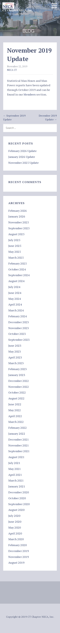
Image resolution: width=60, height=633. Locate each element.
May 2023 (14, 351)
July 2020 (14, 516)
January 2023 (16, 375)
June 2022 (14, 404)
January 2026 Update (21, 157)
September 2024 (19, 275)
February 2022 (17, 428)
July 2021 (14, 463)
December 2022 (18, 381)
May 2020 (14, 527)
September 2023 (19, 340)
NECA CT (12, 69)
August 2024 (16, 281)
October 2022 (17, 392)
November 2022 (18, 387)
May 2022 (14, 410)
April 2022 (15, 416)
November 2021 (18, 445)
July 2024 (14, 287)
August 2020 (16, 510)
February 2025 (17, 263)
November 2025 (18, 222)
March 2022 (16, 422)
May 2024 (14, 299)
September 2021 (19, 451)
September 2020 (19, 504)
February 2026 (17, 211)
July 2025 (14, 240)
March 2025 (16, 257)
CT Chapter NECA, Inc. (17, 10)
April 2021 (15, 475)
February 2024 (17, 316)
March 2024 (16, 310)
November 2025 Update (23, 163)
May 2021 (14, 469)
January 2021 (16, 486)
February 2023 (17, 369)
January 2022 (16, 433)
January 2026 (16, 216)
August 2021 (16, 457)
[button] (55, 6)
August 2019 (16, 562)
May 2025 (14, 252)
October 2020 (17, 498)
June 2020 (14, 521)
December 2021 (18, 439)
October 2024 (17, 269)
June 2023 (14, 345)
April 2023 (15, 357)
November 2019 (18, 557)
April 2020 (15, 533)
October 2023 (17, 334)
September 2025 (19, 228)
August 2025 (16, 234)
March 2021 (16, 480)
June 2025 (14, 246)
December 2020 (18, 492)
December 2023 (18, 322)
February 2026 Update (22, 151)
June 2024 (14, 293)
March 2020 (16, 539)
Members (30, 94)
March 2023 (16, 363)
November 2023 (18, 328)
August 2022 (16, 398)
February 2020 (17, 545)
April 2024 (15, 304)
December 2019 (18, 551)
